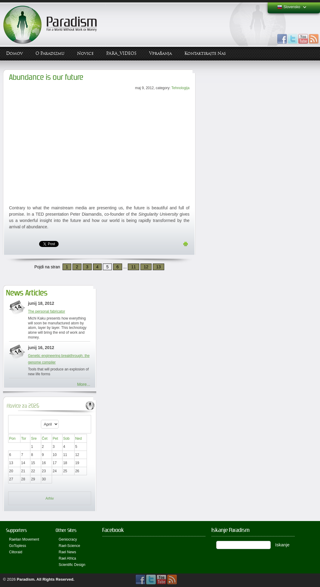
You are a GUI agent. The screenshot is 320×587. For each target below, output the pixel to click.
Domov (14, 53)
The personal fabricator (46, 311)
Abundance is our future (46, 77)
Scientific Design (72, 565)
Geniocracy (68, 539)
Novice (85, 53)
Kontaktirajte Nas (205, 53)
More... (83, 384)
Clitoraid (15, 552)
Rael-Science (69, 546)
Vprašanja (160, 53)
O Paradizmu (49, 53)
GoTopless (17, 546)
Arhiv (49, 498)
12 (146, 266)
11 (133, 266)
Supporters (16, 530)
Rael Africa (67, 558)
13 (158, 266)
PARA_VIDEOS (121, 53)
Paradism (26, 579)
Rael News (67, 552)
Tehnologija (180, 88)
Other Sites (66, 530)
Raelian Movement (24, 539)
